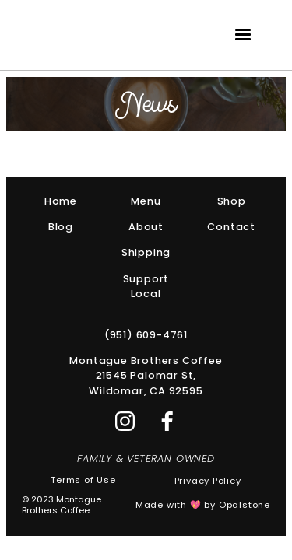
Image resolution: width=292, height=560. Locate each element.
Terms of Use (83, 480)
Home (60, 201)
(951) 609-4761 (146, 334)
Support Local (146, 286)
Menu (145, 201)
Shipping (146, 252)
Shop (231, 201)
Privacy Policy (207, 481)
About (146, 226)
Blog (60, 226)
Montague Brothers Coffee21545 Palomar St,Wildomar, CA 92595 (145, 375)
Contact (231, 226)
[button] (243, 35)
